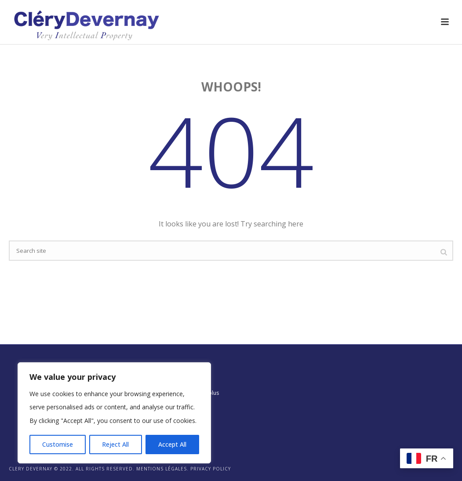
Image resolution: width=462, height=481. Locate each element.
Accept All (172, 444)
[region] (114, 412)
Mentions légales (161, 469)
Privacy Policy (210, 469)
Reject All (115, 444)
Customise (57, 444)
